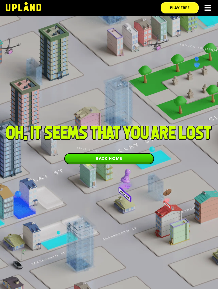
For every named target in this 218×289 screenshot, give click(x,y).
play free (180, 8)
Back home (109, 158)
